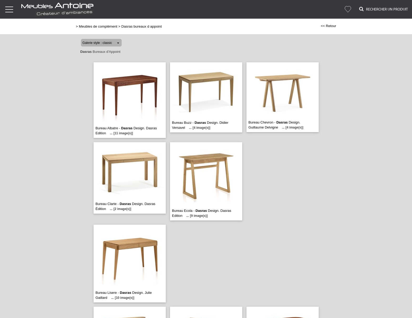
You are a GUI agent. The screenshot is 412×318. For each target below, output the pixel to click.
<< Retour (328, 26)
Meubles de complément (98, 26)
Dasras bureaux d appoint (141, 26)
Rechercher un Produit (383, 9)
